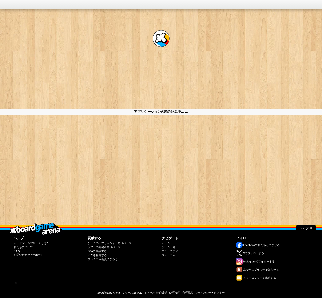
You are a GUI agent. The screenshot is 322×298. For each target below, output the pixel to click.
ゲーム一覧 (168, 247)
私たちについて (23, 247)
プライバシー (203, 292)
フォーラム (168, 255)
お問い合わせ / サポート (28, 254)
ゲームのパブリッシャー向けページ (109, 243)
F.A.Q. (17, 251)
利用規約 (187, 292)
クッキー (219, 292)
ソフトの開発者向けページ (104, 247)
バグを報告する (97, 255)
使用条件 (174, 292)
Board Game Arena (109, 292)
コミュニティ (170, 251)
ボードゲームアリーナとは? (31, 243)
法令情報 (161, 292)
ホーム (166, 243)
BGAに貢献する (97, 251)
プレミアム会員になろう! (103, 259)
